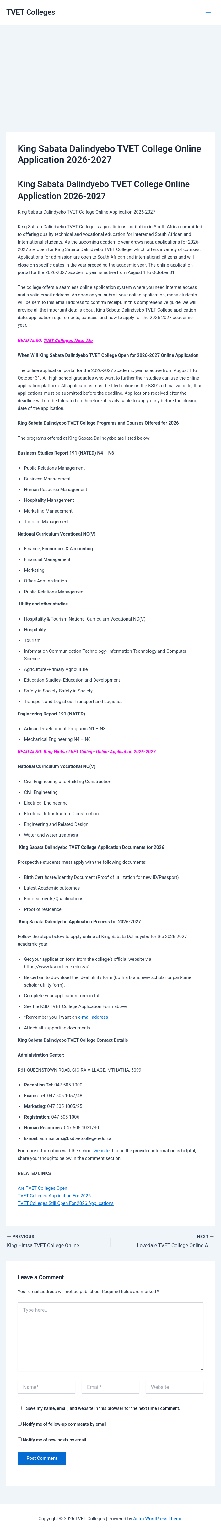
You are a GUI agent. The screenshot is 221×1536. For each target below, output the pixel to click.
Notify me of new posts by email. (55, 1439)
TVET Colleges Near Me (68, 340)
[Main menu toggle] (208, 12)
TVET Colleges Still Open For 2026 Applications (65, 1203)
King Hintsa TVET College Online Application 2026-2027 (100, 751)
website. (102, 1151)
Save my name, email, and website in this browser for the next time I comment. (103, 1408)
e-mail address (92, 1017)
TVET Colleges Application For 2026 (54, 1196)
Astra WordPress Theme (157, 1519)
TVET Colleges (30, 12)
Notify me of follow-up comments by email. (65, 1424)
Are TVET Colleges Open (42, 1188)
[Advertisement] (110, 69)
